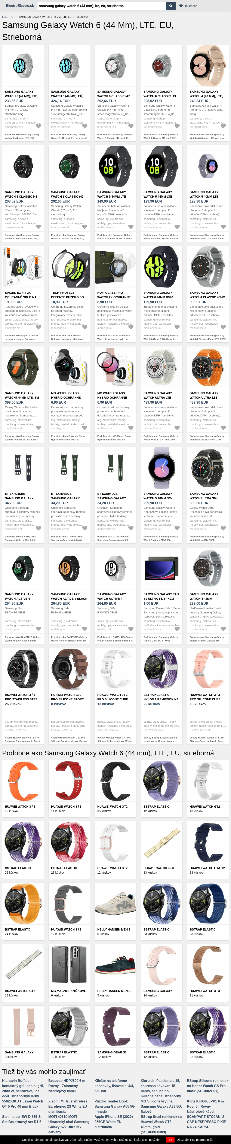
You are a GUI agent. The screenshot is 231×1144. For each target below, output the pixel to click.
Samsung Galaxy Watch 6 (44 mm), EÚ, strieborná (67, 96)
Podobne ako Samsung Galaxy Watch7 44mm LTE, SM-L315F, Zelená (22, 439)
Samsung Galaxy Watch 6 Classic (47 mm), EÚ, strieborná (114, 96)
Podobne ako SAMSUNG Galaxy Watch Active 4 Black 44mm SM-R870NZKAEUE (69, 641)
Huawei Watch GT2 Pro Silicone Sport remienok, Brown (67, 699)
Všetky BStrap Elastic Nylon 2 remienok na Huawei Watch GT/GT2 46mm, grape (160, 741)
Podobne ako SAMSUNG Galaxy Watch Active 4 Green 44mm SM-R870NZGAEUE (23, 641)
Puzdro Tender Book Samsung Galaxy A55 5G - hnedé (115, 1106)
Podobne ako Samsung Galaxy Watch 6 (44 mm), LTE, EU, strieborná (22, 138)
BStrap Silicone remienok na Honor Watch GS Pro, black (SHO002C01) (207, 1086)
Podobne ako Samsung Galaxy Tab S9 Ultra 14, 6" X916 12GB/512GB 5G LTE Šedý (161, 641)
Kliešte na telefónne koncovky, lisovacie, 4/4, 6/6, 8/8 (114, 1086)
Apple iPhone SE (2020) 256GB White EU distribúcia (114, 1122)
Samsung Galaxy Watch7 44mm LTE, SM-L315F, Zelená (22, 397)
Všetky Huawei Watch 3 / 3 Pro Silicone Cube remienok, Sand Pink (207, 741)
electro (7, 17)
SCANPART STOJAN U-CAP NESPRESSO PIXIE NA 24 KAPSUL (206, 1122)
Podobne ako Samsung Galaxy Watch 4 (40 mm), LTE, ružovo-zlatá (207, 138)
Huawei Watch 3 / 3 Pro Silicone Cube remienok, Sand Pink (207, 699)
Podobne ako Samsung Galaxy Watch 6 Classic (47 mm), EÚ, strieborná (114, 138)
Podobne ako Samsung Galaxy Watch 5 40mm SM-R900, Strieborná (161, 540)
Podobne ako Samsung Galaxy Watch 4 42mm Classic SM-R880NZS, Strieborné (207, 641)
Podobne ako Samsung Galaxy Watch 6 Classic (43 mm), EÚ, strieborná (161, 138)
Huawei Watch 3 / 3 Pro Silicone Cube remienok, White (112, 699)
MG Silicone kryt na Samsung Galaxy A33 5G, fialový (161, 1106)
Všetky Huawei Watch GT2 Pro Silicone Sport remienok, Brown (69, 739)
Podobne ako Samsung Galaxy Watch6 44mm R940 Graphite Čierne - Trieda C (161, 339)
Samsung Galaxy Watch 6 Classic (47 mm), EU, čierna (67, 196)
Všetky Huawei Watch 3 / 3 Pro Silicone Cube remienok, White (114, 739)
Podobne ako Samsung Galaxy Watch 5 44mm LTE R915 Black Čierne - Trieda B (114, 238)
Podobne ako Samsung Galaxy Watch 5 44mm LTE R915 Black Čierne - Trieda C (161, 238)
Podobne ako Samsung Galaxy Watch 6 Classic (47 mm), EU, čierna (68, 238)
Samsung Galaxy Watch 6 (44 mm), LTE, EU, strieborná (21, 96)
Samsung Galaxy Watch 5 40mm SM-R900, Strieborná (158, 498)
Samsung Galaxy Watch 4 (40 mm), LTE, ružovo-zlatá (206, 96)
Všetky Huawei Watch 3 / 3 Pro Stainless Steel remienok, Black (22, 739)
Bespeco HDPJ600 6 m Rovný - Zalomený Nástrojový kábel (66, 1086)
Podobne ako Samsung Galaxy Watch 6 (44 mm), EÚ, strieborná (69, 136)
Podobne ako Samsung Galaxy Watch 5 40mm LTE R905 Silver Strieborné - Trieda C (207, 238)
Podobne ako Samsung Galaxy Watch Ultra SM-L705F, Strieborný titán (207, 540)
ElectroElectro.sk (20, 5)
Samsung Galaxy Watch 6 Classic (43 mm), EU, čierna (21, 196)
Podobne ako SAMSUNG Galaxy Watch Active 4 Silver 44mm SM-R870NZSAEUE (115, 641)
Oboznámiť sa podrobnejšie (194, 1139)
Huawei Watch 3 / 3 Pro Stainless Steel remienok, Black (22, 699)
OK (170, 1140)
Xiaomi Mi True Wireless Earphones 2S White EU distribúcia (67, 1106)
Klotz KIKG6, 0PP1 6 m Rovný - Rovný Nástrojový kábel (205, 1106)
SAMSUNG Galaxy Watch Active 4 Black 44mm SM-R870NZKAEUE (69, 598)
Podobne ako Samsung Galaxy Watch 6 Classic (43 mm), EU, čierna (22, 238)
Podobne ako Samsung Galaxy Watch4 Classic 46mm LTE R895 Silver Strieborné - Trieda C (208, 339)
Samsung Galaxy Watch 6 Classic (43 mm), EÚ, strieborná (160, 96)
